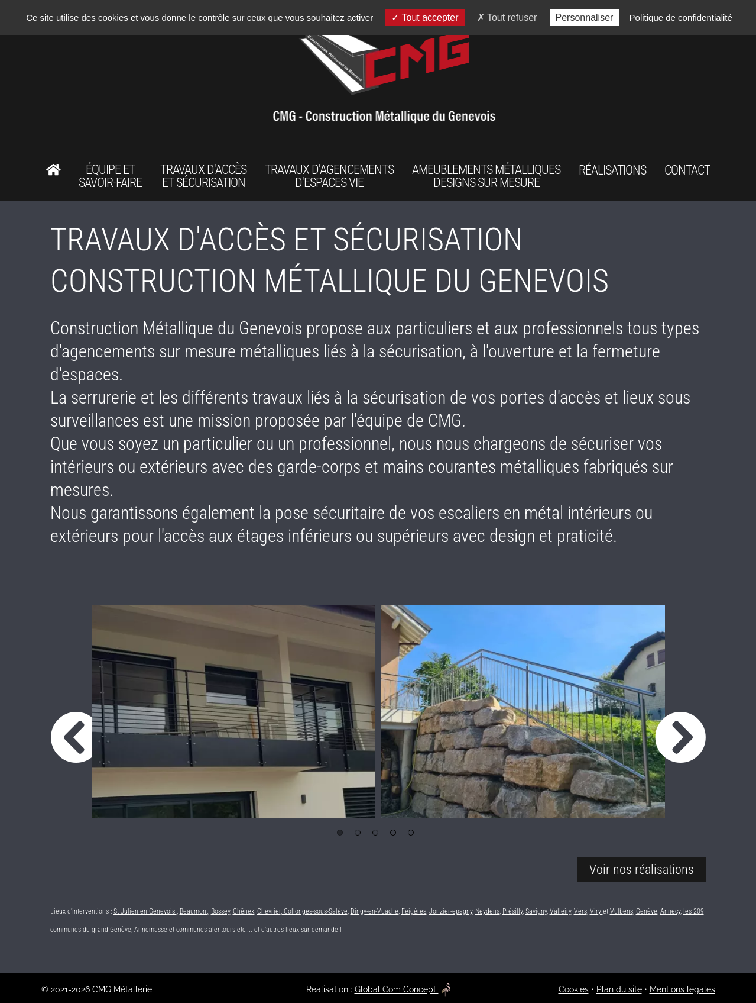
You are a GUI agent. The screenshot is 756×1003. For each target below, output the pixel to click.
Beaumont (194, 911)
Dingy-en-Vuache (374, 911)
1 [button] (340, 833)
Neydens (487, 911)
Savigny (536, 911)
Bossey (220, 911)
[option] (233, 711)
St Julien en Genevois (145, 911)
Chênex (243, 911)
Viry (596, 911)
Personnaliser (585, 17)
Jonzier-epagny (450, 911)
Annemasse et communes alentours (184, 929)
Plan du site (619, 989)
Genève (646, 911)
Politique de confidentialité (681, 17)
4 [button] (393, 833)
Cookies (574, 989)
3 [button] (375, 833)
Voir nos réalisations (641, 869)
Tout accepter (424, 17)
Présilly (512, 911)
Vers (580, 911)
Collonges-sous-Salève (315, 911)
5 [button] (411, 833)
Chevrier (269, 911)
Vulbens (621, 911)
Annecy (670, 911)
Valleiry (560, 911)
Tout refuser (507, 17)
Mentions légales (682, 989)
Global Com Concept (402, 989)
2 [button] (358, 833)
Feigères (413, 911)
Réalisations (612, 170)
